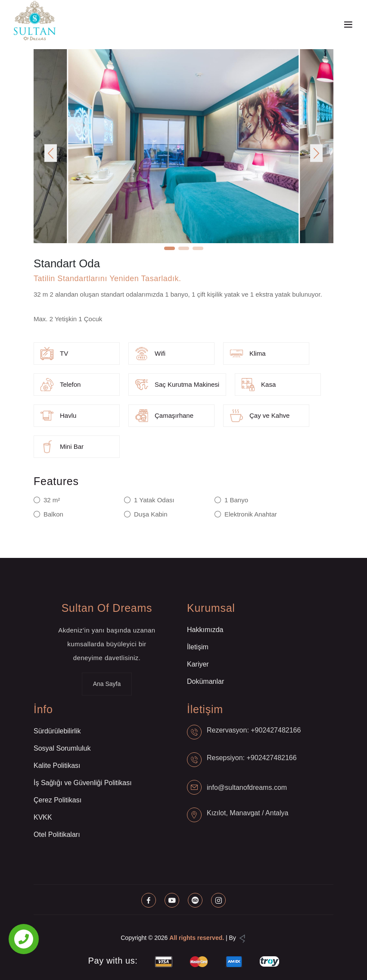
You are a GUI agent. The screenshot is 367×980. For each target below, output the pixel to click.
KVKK (43, 817)
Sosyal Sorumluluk (62, 748)
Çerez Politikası (57, 800)
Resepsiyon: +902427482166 (252, 757)
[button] (50, 153)
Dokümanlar (205, 681)
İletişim (197, 647)
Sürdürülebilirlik (57, 731)
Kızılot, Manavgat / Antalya (247, 813)
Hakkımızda (205, 629)
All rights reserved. (196, 937)
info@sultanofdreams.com (247, 787)
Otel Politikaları (57, 834)
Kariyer (198, 664)
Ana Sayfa (107, 683)
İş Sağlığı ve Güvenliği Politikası (83, 782)
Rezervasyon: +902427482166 (254, 730)
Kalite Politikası (57, 765)
